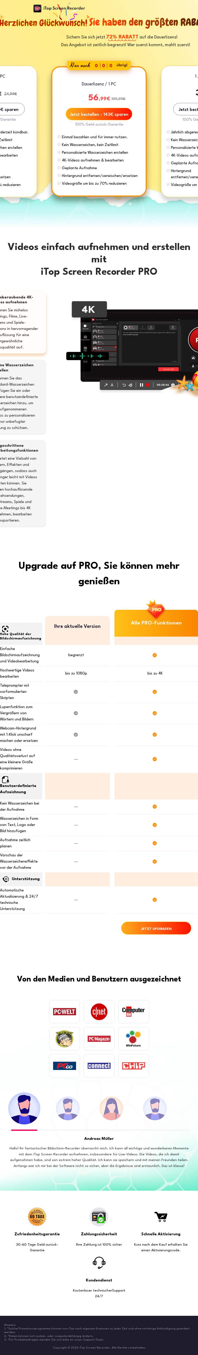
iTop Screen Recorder (59, 8)
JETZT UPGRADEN (156, 929)
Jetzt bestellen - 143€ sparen (99, 114)
